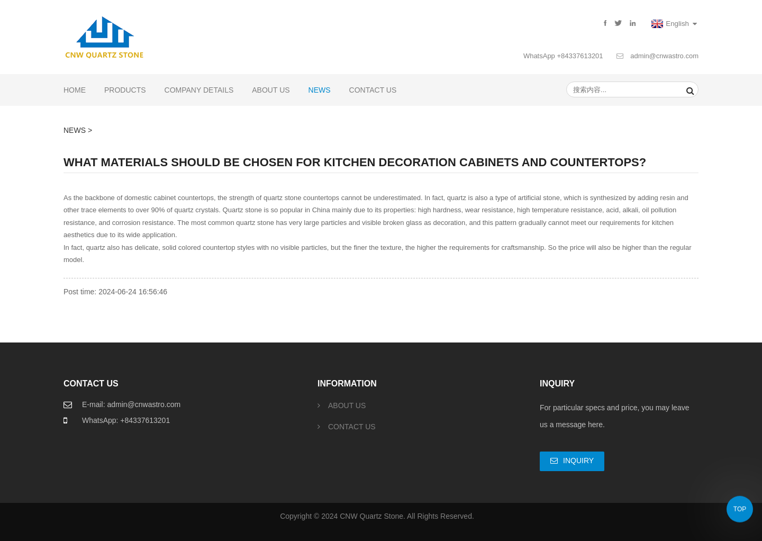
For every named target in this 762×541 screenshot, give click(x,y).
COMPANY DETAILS (199, 90)
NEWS (320, 90)
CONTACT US (373, 90)
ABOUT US (270, 90)
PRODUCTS (125, 90)
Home (75, 90)
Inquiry (578, 460)
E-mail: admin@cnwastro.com (131, 404)
